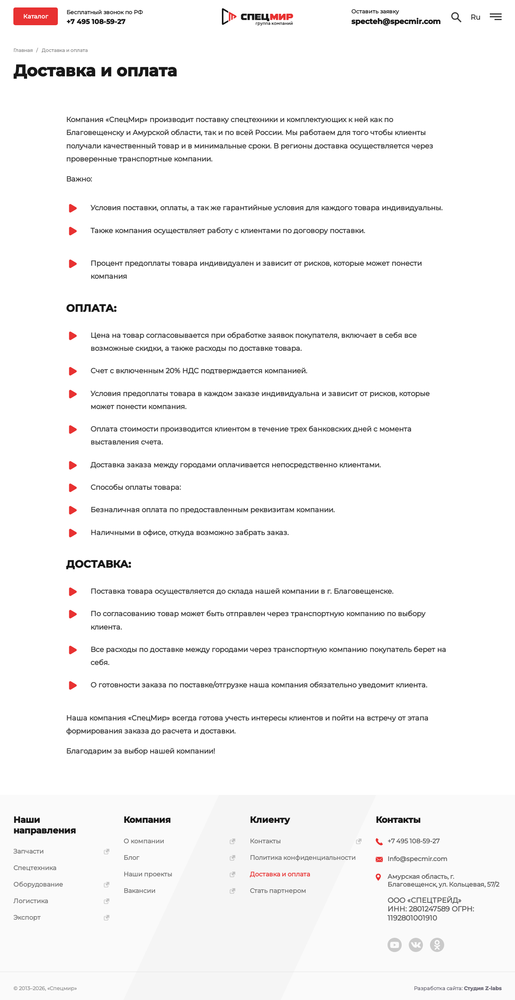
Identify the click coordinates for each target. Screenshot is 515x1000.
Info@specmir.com (417, 859)
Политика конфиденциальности (303, 857)
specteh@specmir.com (396, 25)
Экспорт (58, 917)
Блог (177, 857)
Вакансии (177, 890)
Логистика (58, 901)
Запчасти (58, 851)
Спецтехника (34, 868)
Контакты (303, 841)
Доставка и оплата (280, 874)
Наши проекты (177, 874)
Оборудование (58, 884)
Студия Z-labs (483, 988)
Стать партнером (278, 890)
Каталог (35, 20)
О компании (177, 841)
